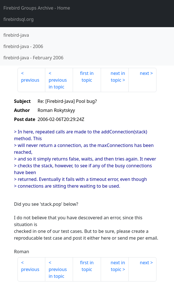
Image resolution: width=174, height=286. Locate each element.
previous (30, 80)
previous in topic (58, 83)
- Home (36, 8)
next (144, 73)
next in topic (118, 76)
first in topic (87, 76)
